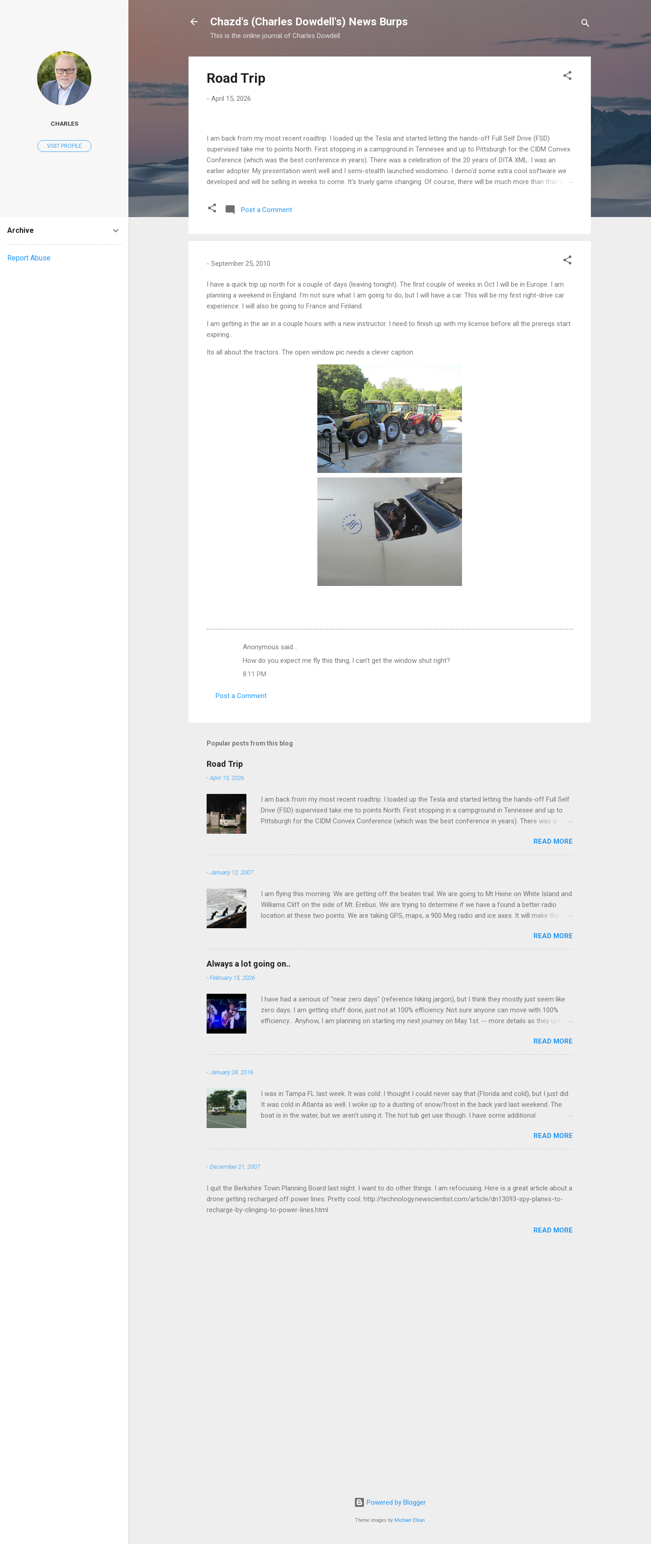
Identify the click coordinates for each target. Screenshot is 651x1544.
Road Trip (236, 78)
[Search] (585, 24)
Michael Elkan (409, 1520)
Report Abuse (29, 258)
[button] (567, 77)
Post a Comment (241, 928)
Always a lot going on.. (249, 1196)
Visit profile (64, 146)
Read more (553, 1074)
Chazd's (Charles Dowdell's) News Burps (309, 21)
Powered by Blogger (390, 1502)
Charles (64, 123)
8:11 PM (254, 906)
